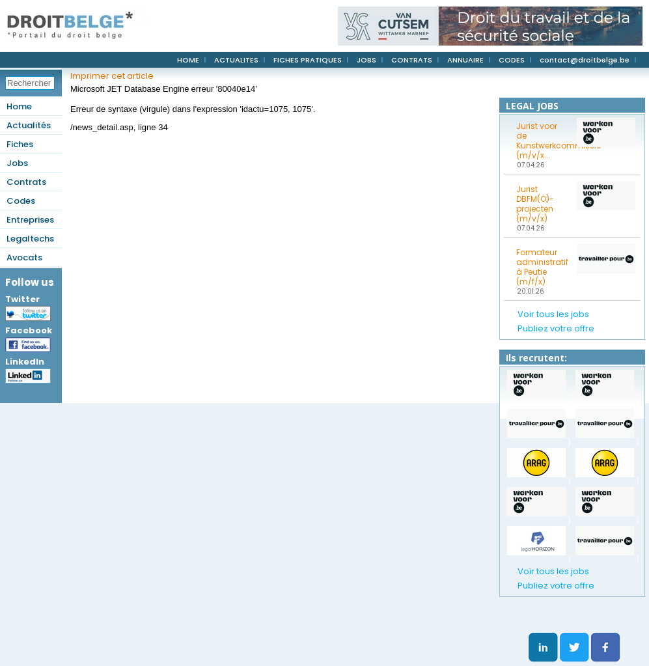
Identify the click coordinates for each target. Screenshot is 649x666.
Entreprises (30, 220)
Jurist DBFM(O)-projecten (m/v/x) (535, 203)
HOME (188, 60)
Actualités (29, 125)
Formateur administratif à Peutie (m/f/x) (542, 266)
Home (19, 106)
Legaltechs (30, 238)
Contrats (26, 182)
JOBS (366, 60)
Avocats (24, 257)
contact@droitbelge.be (584, 60)
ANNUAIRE (465, 60)
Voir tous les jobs (553, 314)
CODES (512, 60)
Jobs (17, 163)
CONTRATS (411, 60)
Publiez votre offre (556, 328)
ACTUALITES (236, 60)
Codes (21, 201)
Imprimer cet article (112, 76)
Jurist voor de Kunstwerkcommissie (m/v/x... (542, 140)
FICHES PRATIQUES (307, 60)
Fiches (20, 144)
